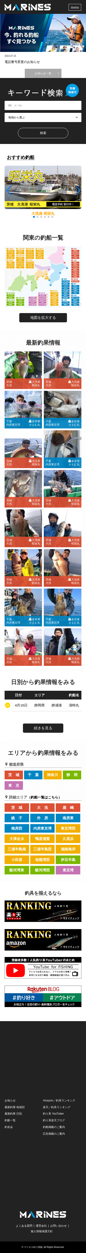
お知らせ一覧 (43, 73)
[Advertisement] (43, 1059)
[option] (43, 33)
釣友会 (9, 1127)
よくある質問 (24, 1225)
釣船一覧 (10, 1120)
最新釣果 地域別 (15, 1107)
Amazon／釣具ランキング (59, 1100)
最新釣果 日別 (13, 1113)
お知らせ (10, 1100)
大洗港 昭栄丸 (42, 213)
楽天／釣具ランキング (56, 1107)
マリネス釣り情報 (33, 1247)
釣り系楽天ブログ (54, 1120)
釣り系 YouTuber (53, 1113)
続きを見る (43, 728)
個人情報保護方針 (42, 1231)
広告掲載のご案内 (54, 1133)
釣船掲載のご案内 (54, 1127)
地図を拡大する (43, 318)
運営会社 (41, 1225)
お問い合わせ (58, 1225)
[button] (77, 190)
